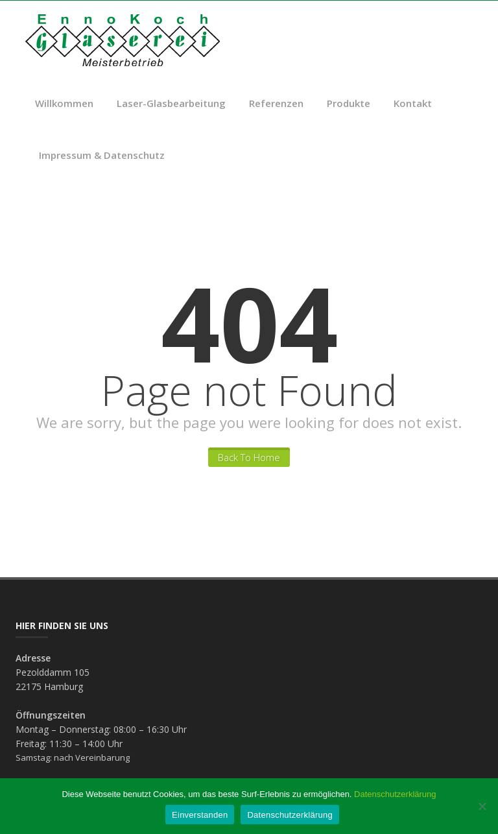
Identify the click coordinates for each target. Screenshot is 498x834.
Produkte (348, 103)
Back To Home (249, 457)
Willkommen (64, 103)
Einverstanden (200, 815)
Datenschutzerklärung (395, 794)
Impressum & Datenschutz (102, 155)
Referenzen (276, 103)
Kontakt (413, 103)
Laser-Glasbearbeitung (171, 103)
